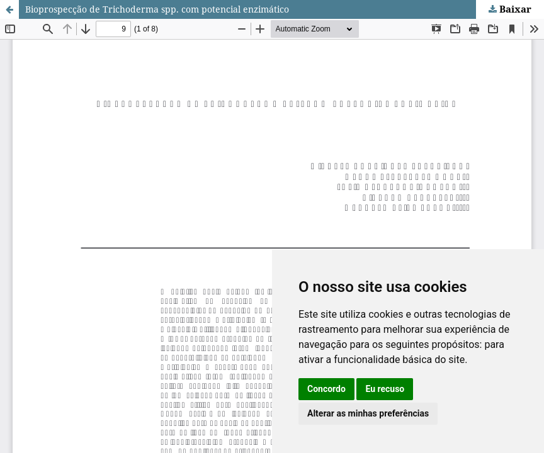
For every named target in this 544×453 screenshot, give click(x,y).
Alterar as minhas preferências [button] (368, 413)
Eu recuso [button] (384, 389)
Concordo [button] (326, 389)
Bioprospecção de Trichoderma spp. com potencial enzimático (157, 9)
